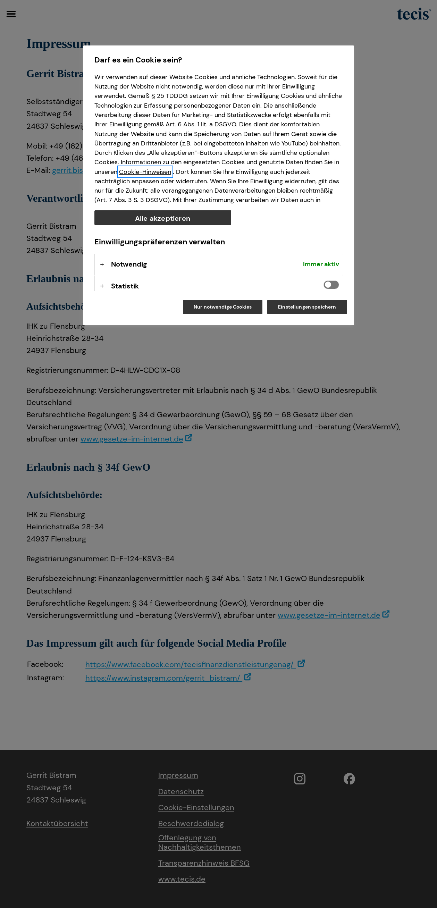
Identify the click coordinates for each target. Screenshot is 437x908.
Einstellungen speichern (307, 307)
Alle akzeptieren (162, 218)
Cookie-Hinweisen (145, 172)
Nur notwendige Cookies (223, 307)
